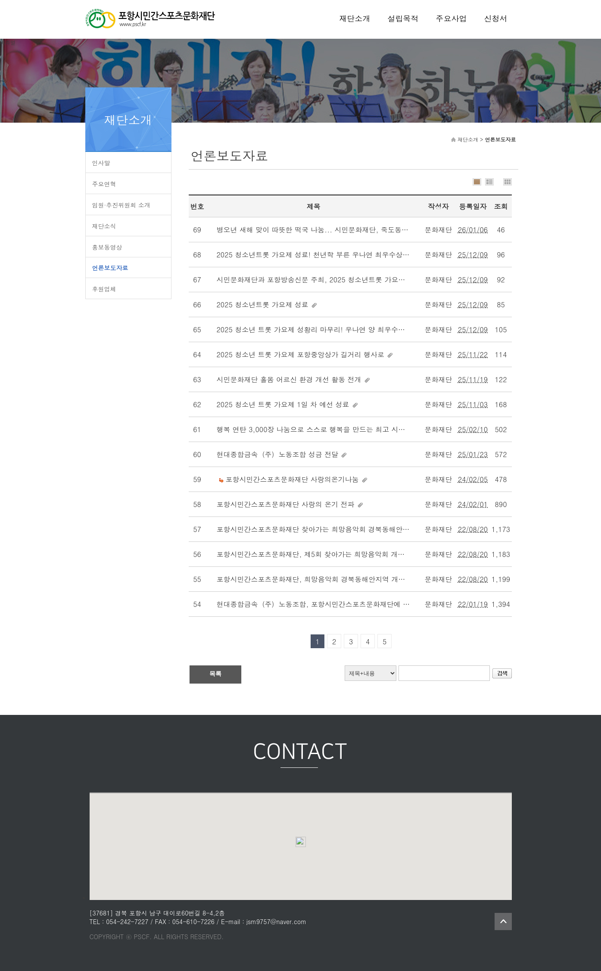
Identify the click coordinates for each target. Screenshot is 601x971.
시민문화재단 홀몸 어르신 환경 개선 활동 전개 (289, 379)
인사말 (101, 162)
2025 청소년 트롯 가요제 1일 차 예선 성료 (283, 404)
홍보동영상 (107, 247)
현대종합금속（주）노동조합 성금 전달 (278, 454)
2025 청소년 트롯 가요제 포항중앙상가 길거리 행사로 (300, 354)
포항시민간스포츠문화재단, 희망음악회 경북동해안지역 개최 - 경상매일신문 (336, 579)
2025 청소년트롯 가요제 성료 (262, 304)
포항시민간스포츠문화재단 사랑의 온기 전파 (286, 504)
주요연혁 (104, 183)
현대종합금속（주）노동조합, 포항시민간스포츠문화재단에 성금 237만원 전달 (339, 604)
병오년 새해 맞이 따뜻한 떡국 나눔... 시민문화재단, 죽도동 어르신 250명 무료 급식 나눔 (355, 230)
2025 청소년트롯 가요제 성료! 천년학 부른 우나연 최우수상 (310, 255)
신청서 (496, 18)
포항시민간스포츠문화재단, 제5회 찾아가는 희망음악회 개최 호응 (319, 554)
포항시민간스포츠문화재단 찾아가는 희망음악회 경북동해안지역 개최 (325, 529)
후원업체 (104, 288)
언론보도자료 (110, 267)
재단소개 (355, 18)
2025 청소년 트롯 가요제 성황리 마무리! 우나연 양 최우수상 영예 (319, 329)
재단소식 (104, 226)
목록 (215, 673)
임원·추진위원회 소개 (121, 205)
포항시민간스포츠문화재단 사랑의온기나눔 (292, 479)
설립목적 (403, 18)
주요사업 (451, 18)
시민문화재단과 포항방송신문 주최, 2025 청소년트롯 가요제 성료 (319, 279)
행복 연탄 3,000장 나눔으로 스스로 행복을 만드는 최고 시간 (311, 429)
